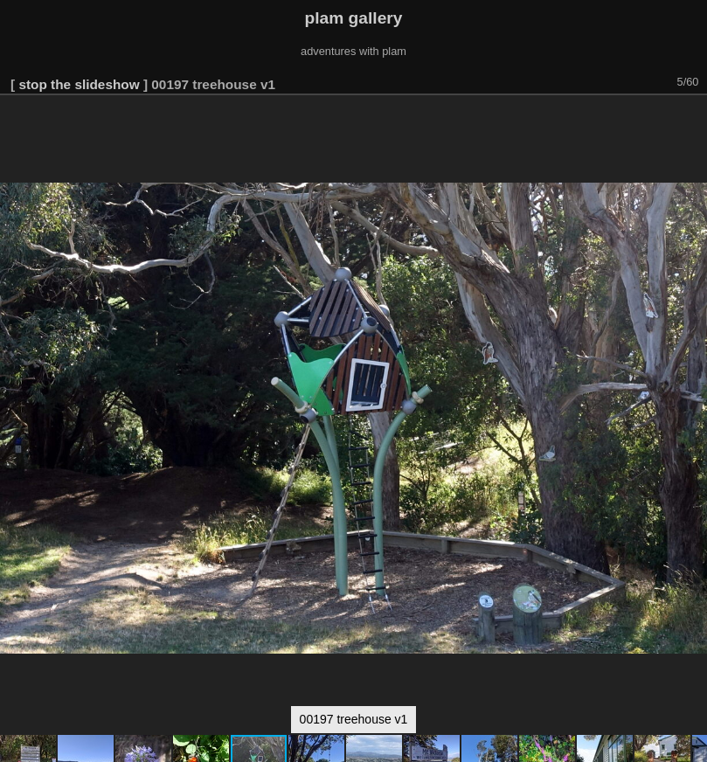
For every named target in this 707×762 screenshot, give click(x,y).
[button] (691, 120)
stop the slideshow (78, 84)
